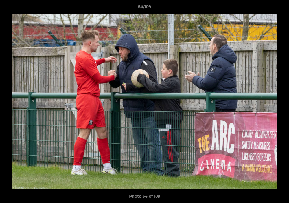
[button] (278, 8)
